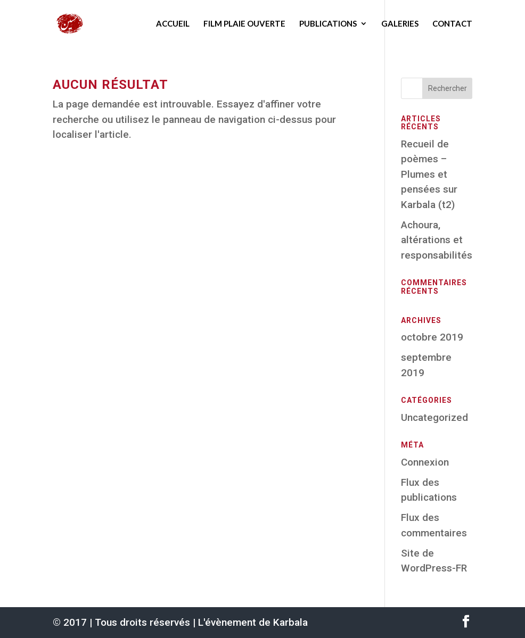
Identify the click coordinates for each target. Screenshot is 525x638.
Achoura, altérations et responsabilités (436, 240)
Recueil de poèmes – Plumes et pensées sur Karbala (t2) (429, 174)
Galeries (400, 23)
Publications (328, 23)
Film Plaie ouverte (244, 23)
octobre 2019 (432, 337)
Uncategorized (434, 417)
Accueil (173, 23)
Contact (452, 23)
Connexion (425, 462)
